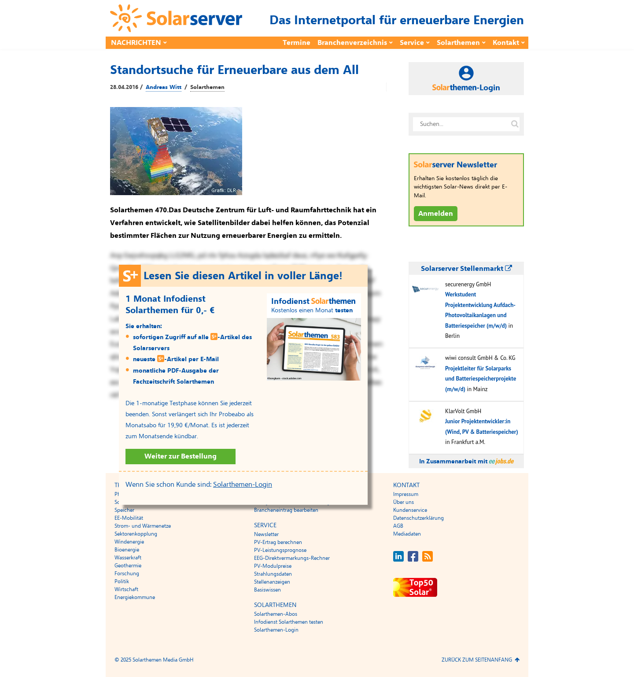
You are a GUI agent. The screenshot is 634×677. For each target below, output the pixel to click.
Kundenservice (410, 510)
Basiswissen (267, 589)
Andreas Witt (163, 87)
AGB (398, 525)
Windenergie (129, 541)
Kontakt (506, 43)
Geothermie (127, 565)
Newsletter (266, 534)
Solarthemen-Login (242, 484)
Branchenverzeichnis (352, 43)
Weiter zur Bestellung (180, 456)
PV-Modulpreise (272, 566)
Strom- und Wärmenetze (142, 525)
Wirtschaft (126, 589)
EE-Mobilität (128, 518)
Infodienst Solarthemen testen (288, 621)
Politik (121, 581)
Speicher (124, 510)
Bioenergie (126, 549)
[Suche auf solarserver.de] (514, 124)
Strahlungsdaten (273, 573)
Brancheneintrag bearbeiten (286, 510)
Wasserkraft (127, 557)
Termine (296, 43)
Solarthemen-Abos (275, 614)
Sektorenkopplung (135, 533)
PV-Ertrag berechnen (278, 542)
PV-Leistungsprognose (280, 550)
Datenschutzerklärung (418, 518)
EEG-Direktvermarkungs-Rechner (292, 558)
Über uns (403, 502)
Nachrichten (136, 43)
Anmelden (435, 213)
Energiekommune (134, 597)
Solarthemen (458, 43)
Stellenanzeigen (272, 581)
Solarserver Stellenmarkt (466, 269)
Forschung (126, 573)
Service (412, 43)
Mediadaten (407, 533)
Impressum (405, 494)
